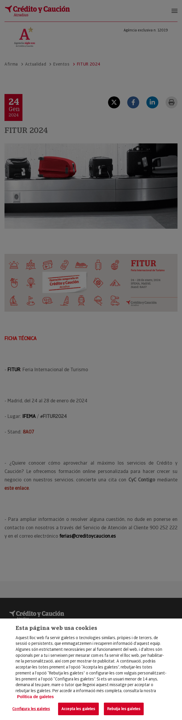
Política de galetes (35, 696)
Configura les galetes (31, 708)
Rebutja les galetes (123, 708)
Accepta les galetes (78, 708)
